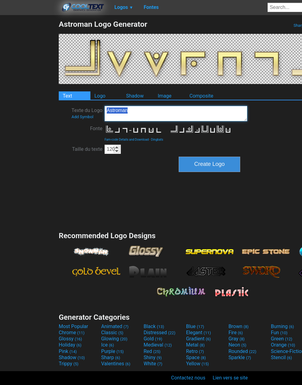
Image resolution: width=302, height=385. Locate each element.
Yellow (197, 364)
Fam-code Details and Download (127, 139)
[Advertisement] (29, 112)
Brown (238, 326)
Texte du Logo (86, 113)
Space (196, 357)
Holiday (70, 345)
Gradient (198, 339)
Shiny (153, 357)
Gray (236, 339)
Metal (195, 345)
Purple (112, 351)
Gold (153, 339)
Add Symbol (82, 116)
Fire (235, 332)
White (153, 364)
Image (165, 96)
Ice (107, 345)
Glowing (114, 339)
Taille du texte (87, 149)
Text (67, 96)
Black (154, 326)
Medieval (158, 345)
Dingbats (157, 139)
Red (152, 351)
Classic (112, 332)
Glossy (70, 339)
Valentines (115, 364)
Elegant (198, 332)
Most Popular (73, 326)
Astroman (176, 113)
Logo (99, 96)
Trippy (68, 364)
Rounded (242, 351)
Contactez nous (188, 378)
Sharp (110, 357)
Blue (195, 326)
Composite (201, 96)
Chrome (72, 332)
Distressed (159, 332)
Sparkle (239, 357)
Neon (237, 345)
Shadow (135, 96)
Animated (115, 326)
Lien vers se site (230, 378)
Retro (195, 351)
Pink (68, 351)
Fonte (96, 128)
